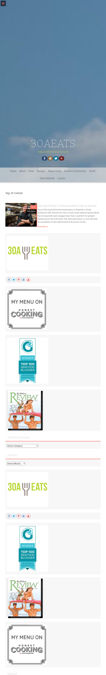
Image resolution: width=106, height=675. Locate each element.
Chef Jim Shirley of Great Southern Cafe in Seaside (67, 205)
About (22, 171)
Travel (92, 171)
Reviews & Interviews (75, 171)
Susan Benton (31, 211)
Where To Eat (54, 171)
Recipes (41, 171)
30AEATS (53, 143)
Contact (61, 178)
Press (31, 171)
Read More (43, 226)
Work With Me (47, 178)
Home (13, 171)
